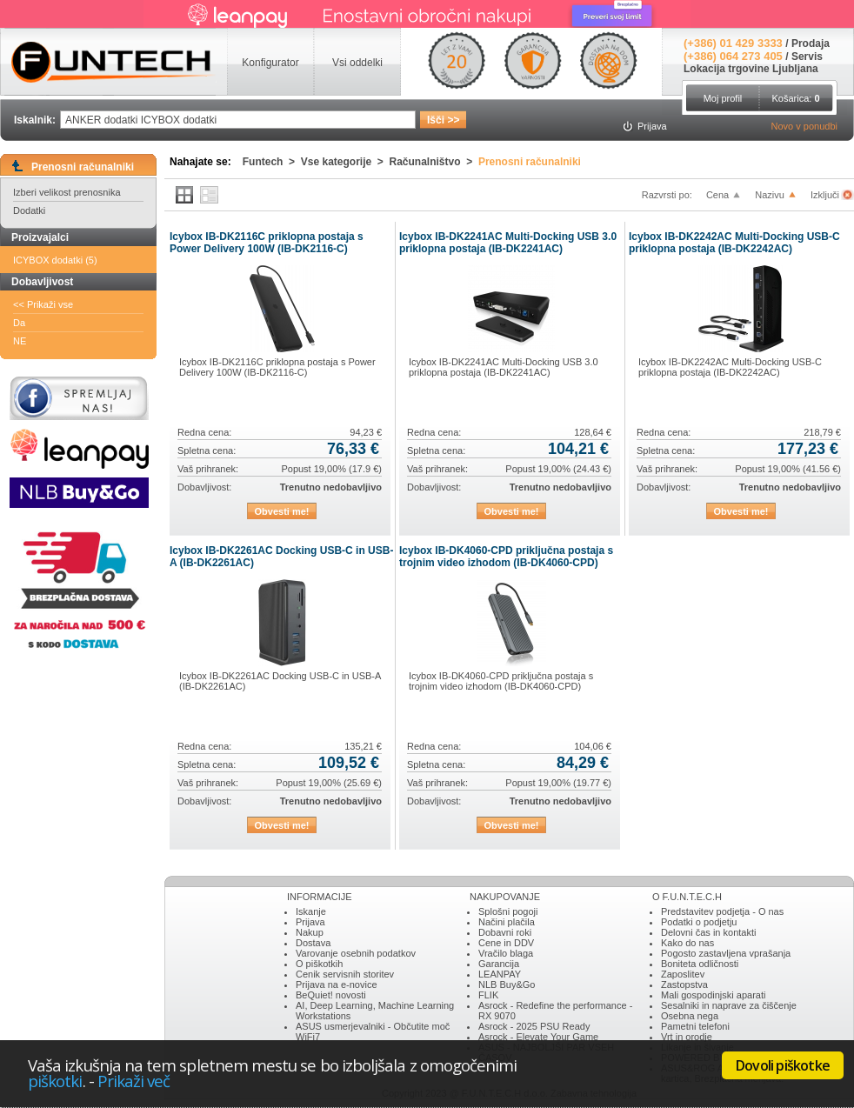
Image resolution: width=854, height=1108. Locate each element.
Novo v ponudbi (804, 126)
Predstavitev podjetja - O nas (722, 911)
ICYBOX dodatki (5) (55, 260)
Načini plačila (506, 922)
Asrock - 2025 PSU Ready (534, 1026)
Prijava (310, 922)
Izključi (826, 195)
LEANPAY (499, 974)
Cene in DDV (506, 943)
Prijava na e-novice (336, 984)
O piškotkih (319, 963)
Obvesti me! (282, 511)
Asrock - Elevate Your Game (538, 1036)
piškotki (55, 1080)
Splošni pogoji (508, 911)
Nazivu (769, 195)
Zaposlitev (682, 974)
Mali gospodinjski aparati (713, 995)
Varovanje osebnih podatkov (356, 953)
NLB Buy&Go (506, 984)
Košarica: (795, 98)
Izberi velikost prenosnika (67, 192)
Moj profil (723, 98)
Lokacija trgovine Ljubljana (751, 69)
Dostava (313, 943)
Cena (717, 195)
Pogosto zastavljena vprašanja (726, 953)
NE (19, 341)
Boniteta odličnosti (699, 963)
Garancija (498, 963)
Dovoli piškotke (783, 1065)
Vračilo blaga (505, 953)
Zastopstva (684, 984)
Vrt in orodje (686, 1036)
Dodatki (29, 210)
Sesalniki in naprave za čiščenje (729, 1005)
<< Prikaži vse (43, 304)
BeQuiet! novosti (331, 995)
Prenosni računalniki (529, 162)
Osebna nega (689, 1016)
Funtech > (272, 162)
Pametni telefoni (695, 1026)
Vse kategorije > (345, 162)
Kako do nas (687, 943)
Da (19, 322)
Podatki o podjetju (699, 922)
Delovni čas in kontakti (708, 932)
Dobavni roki (504, 932)
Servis (807, 56)
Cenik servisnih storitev (345, 974)
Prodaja (810, 43)
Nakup (310, 932)
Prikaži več (133, 1080)
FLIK (488, 995)
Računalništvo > (434, 162)
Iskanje (311, 911)
